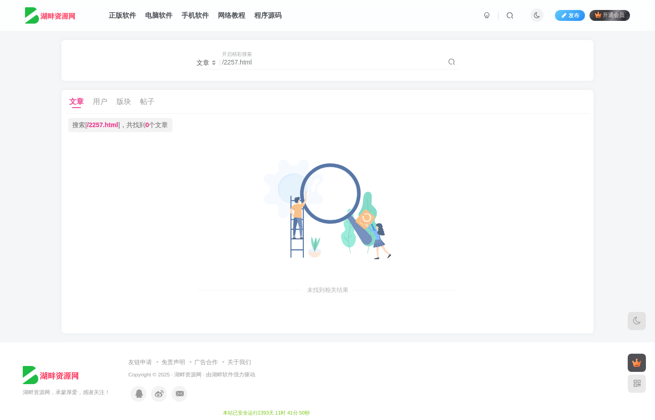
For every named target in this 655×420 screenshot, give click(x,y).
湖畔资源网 (188, 374)
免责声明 (173, 362)
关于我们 (239, 362)
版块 (123, 101)
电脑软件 (158, 15)
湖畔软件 (222, 374)
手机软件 (195, 15)
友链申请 (140, 362)
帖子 (147, 101)
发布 (569, 15)
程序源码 (268, 15)
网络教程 (231, 15)
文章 (76, 101)
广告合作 (206, 362)
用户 (100, 101)
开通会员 (610, 14)
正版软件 (122, 15)
